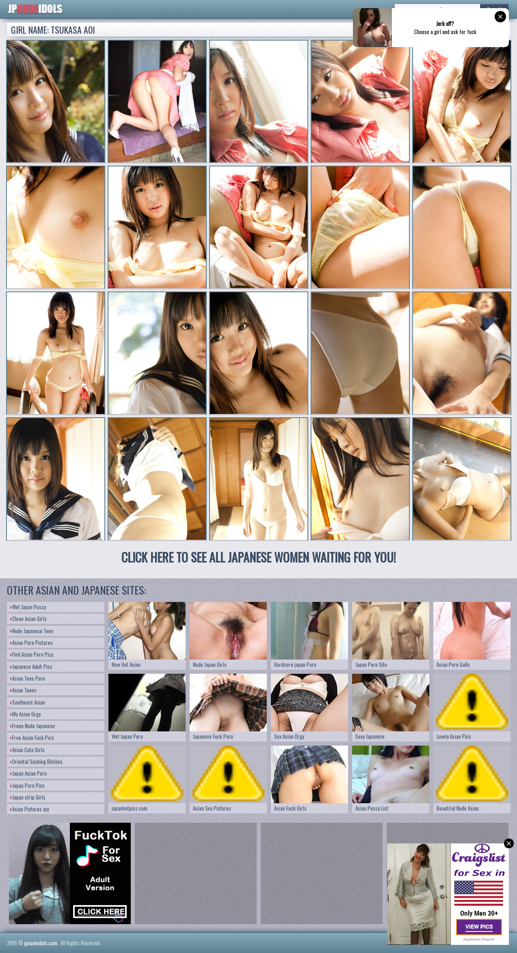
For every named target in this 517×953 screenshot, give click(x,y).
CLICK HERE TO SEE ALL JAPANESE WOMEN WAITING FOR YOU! (258, 557)
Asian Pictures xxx (29, 809)
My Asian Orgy (25, 714)
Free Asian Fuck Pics (32, 737)
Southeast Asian (27, 702)
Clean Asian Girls (28, 618)
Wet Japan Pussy (28, 607)
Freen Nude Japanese (32, 726)
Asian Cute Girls (27, 750)
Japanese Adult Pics (31, 666)
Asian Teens (23, 690)
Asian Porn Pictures (31, 642)
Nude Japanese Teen (31, 631)
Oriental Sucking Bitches (36, 761)
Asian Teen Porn (27, 678)
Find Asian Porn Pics (32, 654)
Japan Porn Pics (27, 785)
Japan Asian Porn (28, 773)
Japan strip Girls (27, 797)
